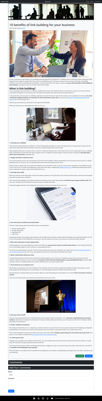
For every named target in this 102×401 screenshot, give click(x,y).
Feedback (97, 1)
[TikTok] (47, 398)
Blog (87, 1)
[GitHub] (43, 398)
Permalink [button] (89, 356)
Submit (11, 391)
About (92, 1)
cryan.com (4, 1)
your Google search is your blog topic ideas (44, 334)
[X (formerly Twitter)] (39, 398)
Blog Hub (47, 1)
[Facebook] (34, 398)
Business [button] (79, 356)
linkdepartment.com (65, 167)
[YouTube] (52, 398)
